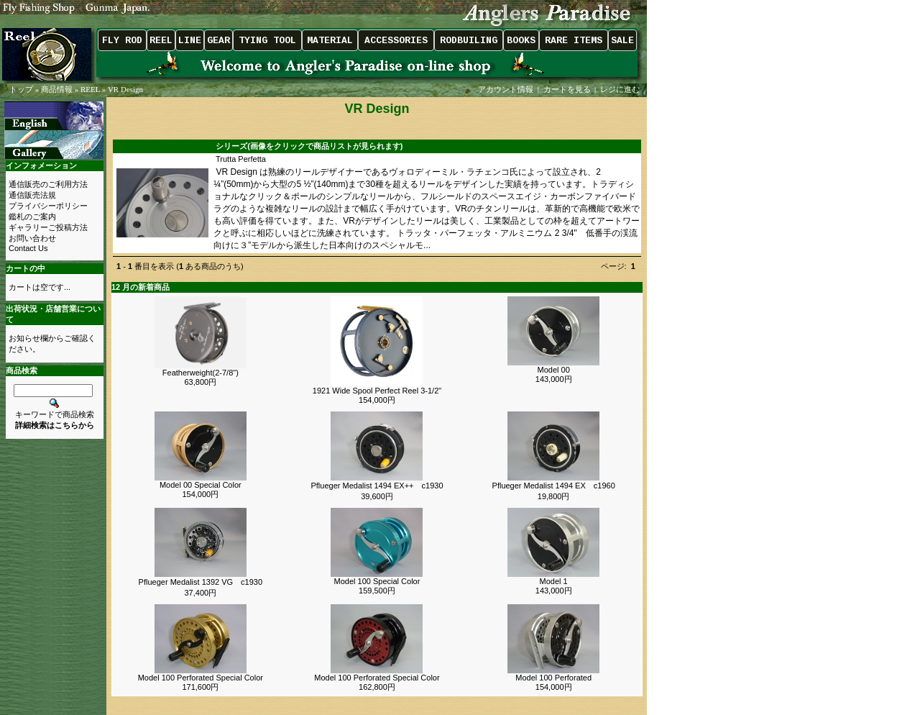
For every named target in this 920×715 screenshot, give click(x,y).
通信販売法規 (32, 195)
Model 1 (554, 581)
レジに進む (621, 89)
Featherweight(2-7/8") (200, 372)
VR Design (125, 89)
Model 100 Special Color (377, 581)
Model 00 (554, 369)
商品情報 (57, 89)
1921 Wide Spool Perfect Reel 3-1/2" (377, 390)
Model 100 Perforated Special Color (200, 677)
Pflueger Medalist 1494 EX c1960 (553, 485)
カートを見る (567, 89)
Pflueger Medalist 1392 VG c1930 (200, 582)
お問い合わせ (32, 238)
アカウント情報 (505, 89)
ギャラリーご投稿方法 (48, 227)
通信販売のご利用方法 (48, 184)
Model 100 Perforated (553, 677)
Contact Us (28, 248)
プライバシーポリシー (48, 205)
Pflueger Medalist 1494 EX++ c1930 (376, 485)
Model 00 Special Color (201, 485)
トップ (21, 89)
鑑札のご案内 (32, 216)
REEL (90, 89)
